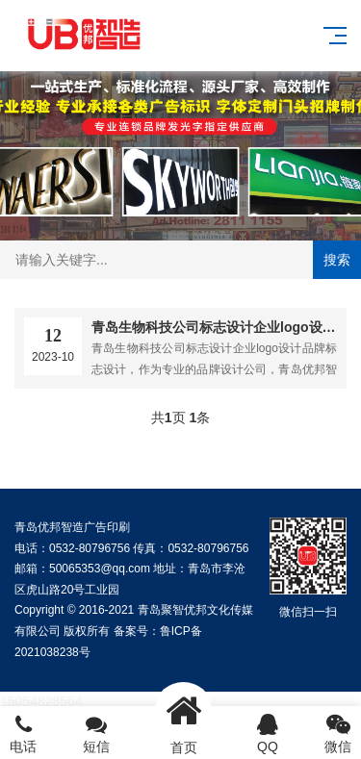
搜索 (336, 259)
